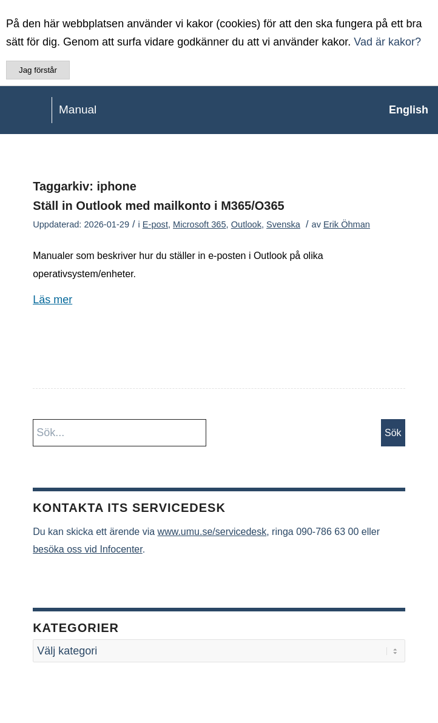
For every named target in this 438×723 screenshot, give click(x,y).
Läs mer (52, 300)
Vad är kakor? (387, 42)
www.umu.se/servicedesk (212, 531)
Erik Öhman (346, 224)
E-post (155, 224)
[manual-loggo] (175, 110)
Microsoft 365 (199, 224)
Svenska (283, 224)
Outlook (246, 224)
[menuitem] (402, 110)
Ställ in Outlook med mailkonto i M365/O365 (159, 205)
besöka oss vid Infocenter (88, 549)
